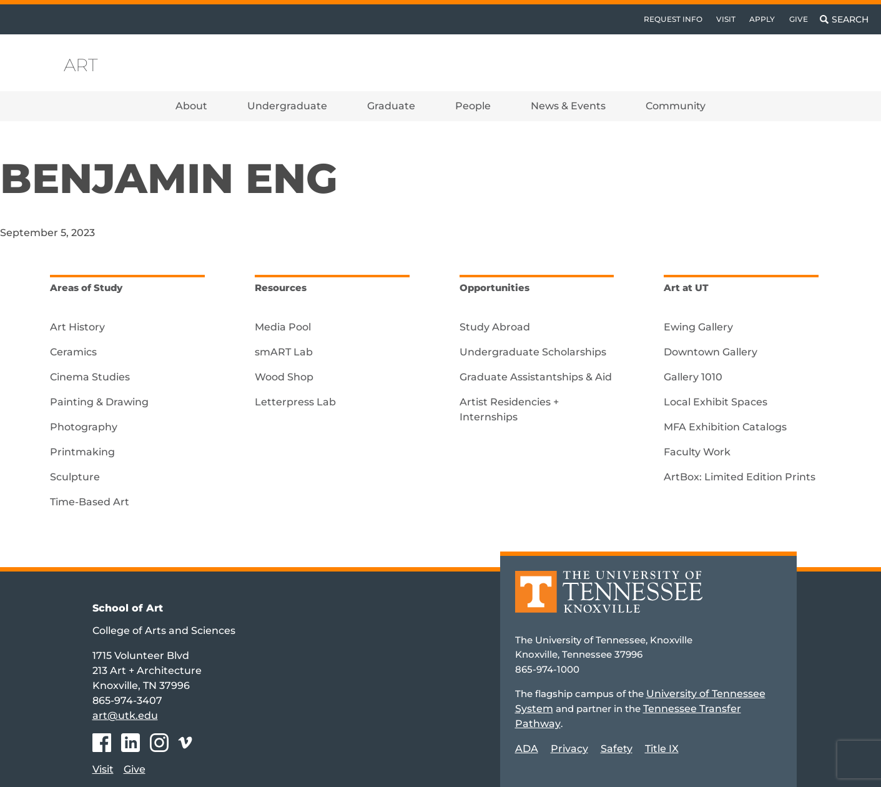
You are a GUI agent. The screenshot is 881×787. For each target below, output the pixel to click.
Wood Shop (284, 377)
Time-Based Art (89, 502)
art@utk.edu (125, 715)
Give (798, 19)
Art (81, 65)
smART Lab (284, 352)
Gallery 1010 (693, 377)
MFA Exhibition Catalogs (725, 427)
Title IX (662, 749)
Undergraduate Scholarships (533, 352)
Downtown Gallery (710, 352)
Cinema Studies (90, 377)
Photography (83, 427)
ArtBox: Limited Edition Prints (739, 477)
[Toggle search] (844, 19)
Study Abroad (495, 327)
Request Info (673, 19)
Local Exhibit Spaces (715, 402)
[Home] (608, 600)
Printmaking (82, 452)
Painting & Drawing (99, 402)
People (473, 106)
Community (676, 106)
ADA (526, 749)
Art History (77, 327)
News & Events (568, 106)
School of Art (127, 608)
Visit (726, 19)
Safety (616, 749)
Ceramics (73, 352)
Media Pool (283, 327)
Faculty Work (697, 452)
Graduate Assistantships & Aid (536, 377)
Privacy (569, 749)
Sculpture (75, 477)
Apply (762, 19)
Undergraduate (287, 106)
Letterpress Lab (295, 402)
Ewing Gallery (698, 327)
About (191, 106)
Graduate (391, 106)
